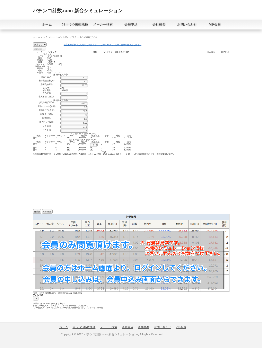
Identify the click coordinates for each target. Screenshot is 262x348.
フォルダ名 (38, 295)
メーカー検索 (103, 24)
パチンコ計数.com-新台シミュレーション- (78, 10)
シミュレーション (53, 37)
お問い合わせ (187, 24)
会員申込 (131, 24)
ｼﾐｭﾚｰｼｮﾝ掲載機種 (75, 24)
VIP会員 (215, 24)
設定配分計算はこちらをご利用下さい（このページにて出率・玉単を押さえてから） (102, 44)
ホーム (47, 24)
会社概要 (159, 24)
